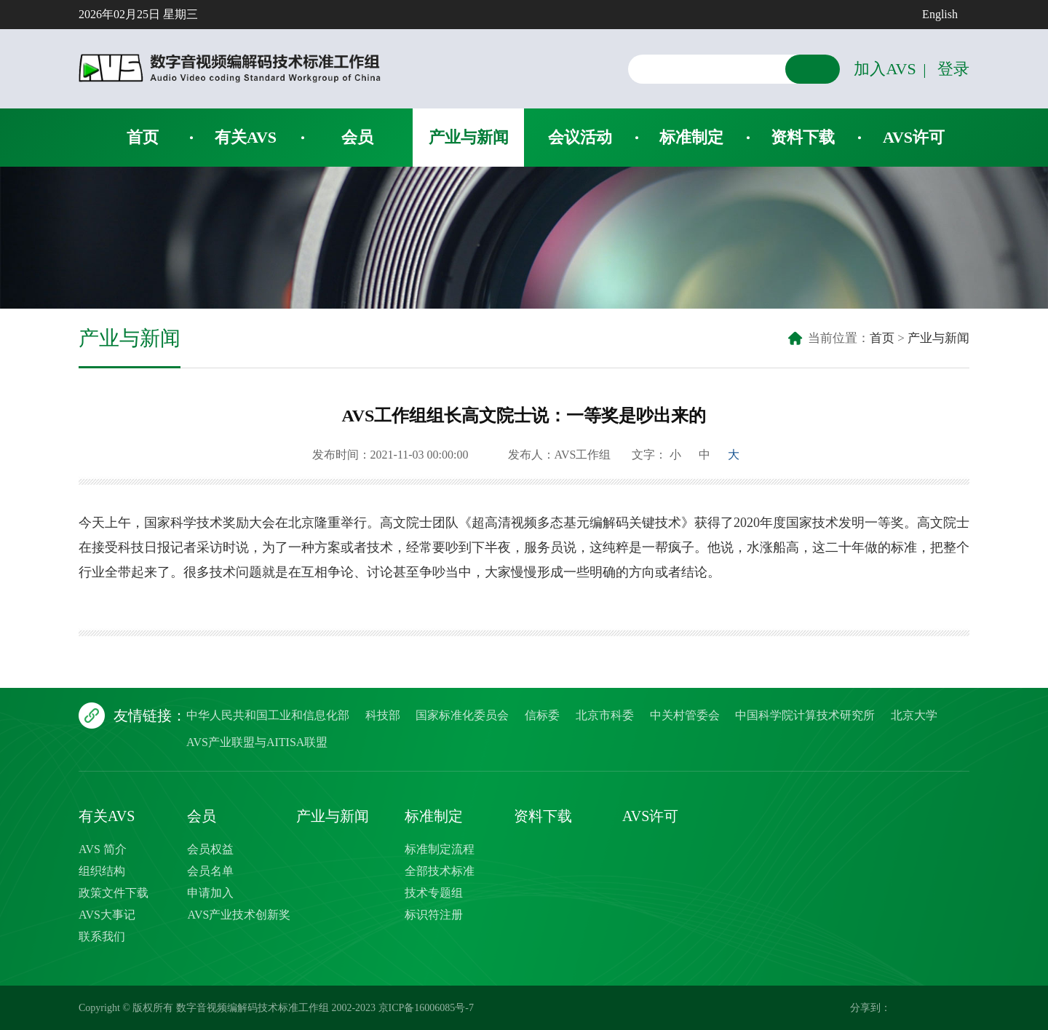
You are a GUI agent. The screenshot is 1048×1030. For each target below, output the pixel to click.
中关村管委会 (685, 715)
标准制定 (691, 137)
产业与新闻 (469, 137)
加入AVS (885, 69)
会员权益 (210, 849)
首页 (143, 137)
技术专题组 (434, 893)
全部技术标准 (440, 871)
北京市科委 (605, 715)
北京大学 (914, 715)
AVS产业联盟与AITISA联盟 (257, 742)
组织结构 (102, 871)
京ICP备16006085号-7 (426, 1007)
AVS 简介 (103, 849)
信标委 (542, 715)
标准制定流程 (440, 849)
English (940, 14)
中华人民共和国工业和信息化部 (267, 715)
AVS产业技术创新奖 (238, 914)
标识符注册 (434, 914)
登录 (953, 69)
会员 (357, 137)
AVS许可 (914, 137)
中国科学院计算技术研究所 (805, 715)
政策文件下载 (113, 893)
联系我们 (102, 936)
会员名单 (210, 871)
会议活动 (580, 137)
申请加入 (210, 893)
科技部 (382, 715)
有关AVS (246, 137)
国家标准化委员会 (462, 715)
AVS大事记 (107, 914)
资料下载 (803, 137)
